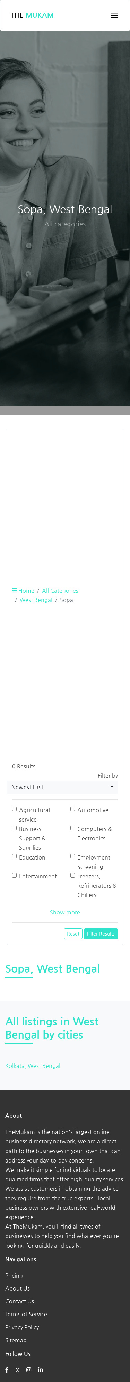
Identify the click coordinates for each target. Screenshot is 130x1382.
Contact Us (19, 1301)
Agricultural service (34, 815)
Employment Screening (93, 862)
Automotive (93, 810)
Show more (65, 912)
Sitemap (16, 1340)
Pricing (14, 1275)
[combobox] (62, 787)
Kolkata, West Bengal (32, 1065)
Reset (73, 933)
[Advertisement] (65, 499)
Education (32, 857)
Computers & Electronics (94, 833)
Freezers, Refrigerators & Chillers (97, 885)
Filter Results (101, 933)
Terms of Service (26, 1314)
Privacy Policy (22, 1327)
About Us (17, 1288)
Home (23, 590)
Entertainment (38, 876)
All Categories (60, 590)
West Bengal (36, 600)
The (32, 15)
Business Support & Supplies (32, 838)
